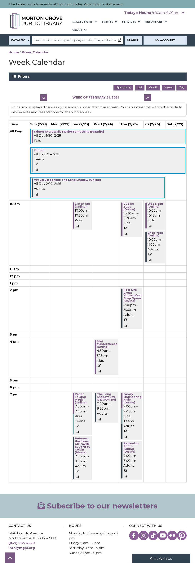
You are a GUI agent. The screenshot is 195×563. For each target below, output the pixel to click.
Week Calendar (35, 52)
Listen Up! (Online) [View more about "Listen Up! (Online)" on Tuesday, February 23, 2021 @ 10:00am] (82, 205)
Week (168, 87)
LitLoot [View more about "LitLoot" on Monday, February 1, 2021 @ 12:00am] (39, 150)
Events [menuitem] (107, 21)
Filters (24, 76)
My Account (165, 40)
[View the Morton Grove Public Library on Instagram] (143, 535)
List (139, 87)
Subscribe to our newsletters (97, 505)
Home (14, 52)
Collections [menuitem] (82, 21)
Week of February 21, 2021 (95, 97)
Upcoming (123, 87)
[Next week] (147, 97)
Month (153, 87)
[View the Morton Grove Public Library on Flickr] (172, 535)
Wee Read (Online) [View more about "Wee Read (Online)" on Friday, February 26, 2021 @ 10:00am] (155, 205)
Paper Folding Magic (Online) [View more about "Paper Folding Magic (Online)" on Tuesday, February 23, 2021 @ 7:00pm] (80, 398)
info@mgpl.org (22, 548)
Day (181, 87)
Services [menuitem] (129, 21)
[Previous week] (43, 97)
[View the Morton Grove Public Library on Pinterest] (182, 535)
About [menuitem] (77, 30)
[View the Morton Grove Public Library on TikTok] (153, 535)
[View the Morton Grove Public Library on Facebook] (134, 535)
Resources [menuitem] (154, 21)
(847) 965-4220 (22, 543)
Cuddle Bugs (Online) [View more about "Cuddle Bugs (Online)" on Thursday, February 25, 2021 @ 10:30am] (129, 206)
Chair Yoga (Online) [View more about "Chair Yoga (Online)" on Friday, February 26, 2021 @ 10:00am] (155, 234)
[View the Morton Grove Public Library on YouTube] (162, 535)
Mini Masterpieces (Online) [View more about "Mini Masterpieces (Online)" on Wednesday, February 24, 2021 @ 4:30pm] (107, 344)
